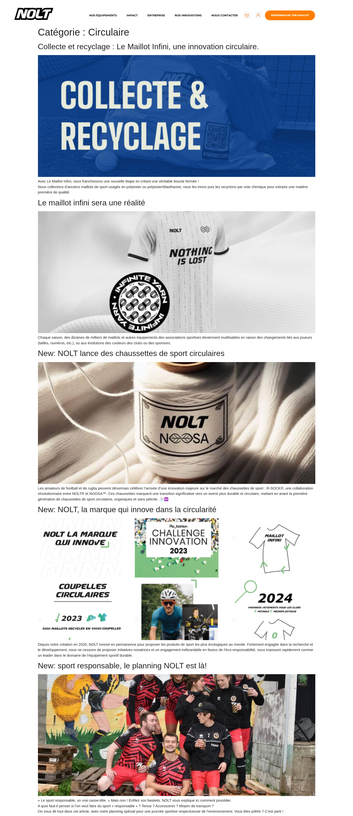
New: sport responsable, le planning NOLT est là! (122, 665)
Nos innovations (188, 15)
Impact (132, 15)
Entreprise (156, 15)
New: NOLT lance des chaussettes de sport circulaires (131, 353)
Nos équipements (103, 15)
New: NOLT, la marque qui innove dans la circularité (127, 509)
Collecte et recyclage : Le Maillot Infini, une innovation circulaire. (148, 46)
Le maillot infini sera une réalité (91, 202)
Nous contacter (224, 15)
